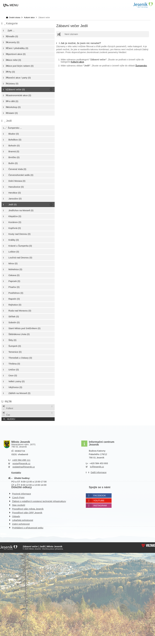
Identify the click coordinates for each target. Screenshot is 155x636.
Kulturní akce (29, 17)
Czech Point (18, 497)
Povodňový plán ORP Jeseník (27, 512)
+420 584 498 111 (21, 460)
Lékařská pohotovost (22, 520)
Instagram (100, 505)
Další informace (98, 472)
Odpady (16, 516)
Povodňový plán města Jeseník (28, 508)
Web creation (148, 545)
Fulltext (7, 407)
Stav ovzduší (18, 505)
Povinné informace (21, 493)
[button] (10, 5)
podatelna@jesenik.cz (24, 466)
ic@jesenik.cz (97, 466)
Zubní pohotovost (21, 524)
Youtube (98, 500)
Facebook (99, 495)
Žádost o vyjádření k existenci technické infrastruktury (39, 501)
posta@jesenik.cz (21, 463)
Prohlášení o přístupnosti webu (27, 527)
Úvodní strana (143, 5)
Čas (6, 414)
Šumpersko (141, 65)
